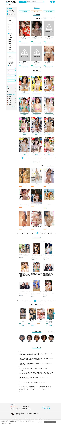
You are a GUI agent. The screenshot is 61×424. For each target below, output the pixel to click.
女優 (33, 386)
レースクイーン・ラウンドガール (25, 387)
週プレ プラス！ (11, 13)
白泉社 (10, 45)
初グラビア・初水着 (28, 393)
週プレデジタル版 (11, 11)
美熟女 (32, 377)
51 (48, 157)
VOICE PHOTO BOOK (40, 363)
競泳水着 (32, 368)
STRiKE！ (10, 56)
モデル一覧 (13, 106)
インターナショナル (41, 373)
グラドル (22, 386)
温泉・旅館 (41, 382)
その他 (9, 82)
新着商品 (8, 88)
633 (48, 300)
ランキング (8, 90)
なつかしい (38, 377)
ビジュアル (9, 73)
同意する (53, 421)
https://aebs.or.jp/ (18, 414)
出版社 (9, 17)
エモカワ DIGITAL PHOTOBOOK (11, 63)
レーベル (9, 54)
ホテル (35, 382)
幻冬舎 (43, 353)
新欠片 (10, 43)
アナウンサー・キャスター (38, 387)
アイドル (28, 386)
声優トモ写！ (21, 364)
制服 (27, 368)
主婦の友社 (10, 33)
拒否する (47, 421)
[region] (30, 422)
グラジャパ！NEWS (12, 14)
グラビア (10, 65)
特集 (7, 91)
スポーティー (33, 373)
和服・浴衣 (43, 368)
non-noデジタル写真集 (49, 358)
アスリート (40, 389)
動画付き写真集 (34, 363)
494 (51, 233)
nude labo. (28, 364)
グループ (30, 382)
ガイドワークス (11, 22)
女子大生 (48, 386)
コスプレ (21, 368)
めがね (37, 368)
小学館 (10, 35)
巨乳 (28, 372)
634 (51, 300)
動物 (40, 393)
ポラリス (24, 364)
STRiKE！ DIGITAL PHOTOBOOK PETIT (11, 60)
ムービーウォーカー (11, 51)
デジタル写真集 (11, 10)
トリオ (25, 382)
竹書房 (10, 39)
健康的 (21, 373)
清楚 (21, 378)
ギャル (49, 373)
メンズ (35, 393)
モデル (38, 386)
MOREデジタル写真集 (41, 358)
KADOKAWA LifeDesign (35, 353)
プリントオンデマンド (47, 363)
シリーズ (9, 68)
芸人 (34, 389)
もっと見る (51, 331)
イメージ (9, 75)
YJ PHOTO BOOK (28, 358)
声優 (43, 386)
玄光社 (40, 353)
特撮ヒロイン (22, 389)
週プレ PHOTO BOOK (22, 358)
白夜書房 (10, 47)
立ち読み (24, 67)
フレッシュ (27, 373)
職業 (8, 80)
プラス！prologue (28, 363)
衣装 (8, 70)
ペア (21, 382)
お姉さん (27, 377)
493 (48, 233)
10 (44, 157)
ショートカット (39, 372)
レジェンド (29, 389)
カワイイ (45, 377)
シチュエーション (10, 78)
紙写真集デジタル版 (22, 363)
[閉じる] (59, 422)
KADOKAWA (29, 353)
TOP (6, 4)
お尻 (33, 372)
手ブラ (21, 393)
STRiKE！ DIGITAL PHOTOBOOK (11, 58)
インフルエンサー (48, 387)
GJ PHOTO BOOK (34, 358)
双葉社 (10, 49)
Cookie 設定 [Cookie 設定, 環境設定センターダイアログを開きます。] (40, 421)
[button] (54, 313)
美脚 (46, 372)
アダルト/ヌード (45, 389)
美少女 (21, 377)
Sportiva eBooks (37, 359)
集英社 (10, 31)
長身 (50, 372)
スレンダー (22, 372)
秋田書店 (10, 20)
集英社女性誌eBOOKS (22, 359)
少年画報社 (10, 37)
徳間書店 (10, 41)
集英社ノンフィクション (30, 359)
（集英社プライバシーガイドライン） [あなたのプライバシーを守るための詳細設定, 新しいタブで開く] (6, 423)
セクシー (52, 377)
